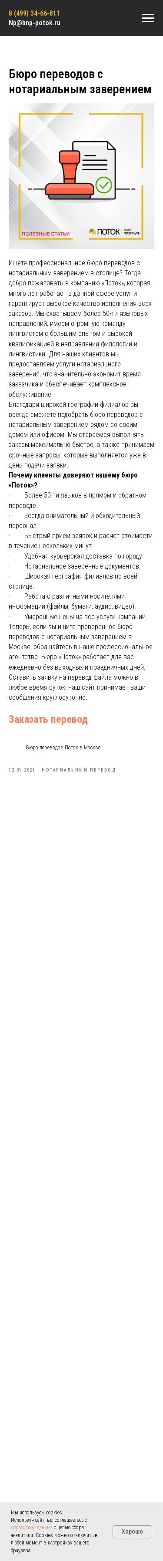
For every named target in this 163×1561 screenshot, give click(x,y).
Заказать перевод (48, 719)
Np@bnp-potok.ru (34, 23)
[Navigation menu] (148, 18)
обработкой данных (32, 1527)
